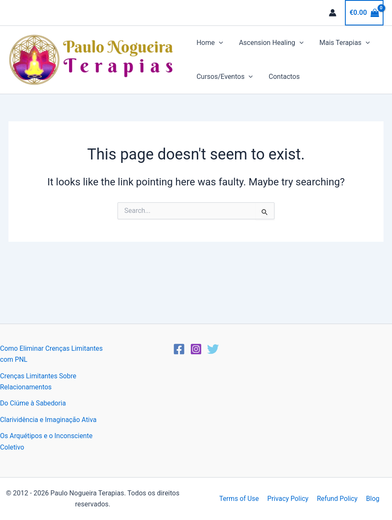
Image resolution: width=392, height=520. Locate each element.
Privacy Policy (289, 499)
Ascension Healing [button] (269, 43)
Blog (371, 499)
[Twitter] (213, 349)
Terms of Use (241, 499)
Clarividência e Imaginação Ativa (49, 420)
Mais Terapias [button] (340, 43)
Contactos (281, 77)
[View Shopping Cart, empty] (364, 12)
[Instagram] (196, 349)
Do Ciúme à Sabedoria (33, 403)
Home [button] (209, 43)
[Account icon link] (332, 13)
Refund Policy (336, 499)
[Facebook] (179, 349)
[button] (219, 43)
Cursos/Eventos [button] (224, 77)
